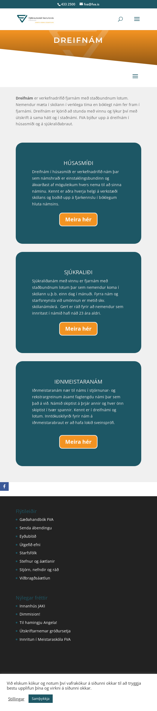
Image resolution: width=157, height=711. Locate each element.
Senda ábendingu (36, 527)
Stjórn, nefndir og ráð (39, 569)
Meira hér (78, 221)
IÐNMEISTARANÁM (78, 383)
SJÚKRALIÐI (78, 274)
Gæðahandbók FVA (37, 519)
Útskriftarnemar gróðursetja (45, 630)
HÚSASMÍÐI (78, 165)
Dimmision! (30, 614)
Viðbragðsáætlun (35, 578)
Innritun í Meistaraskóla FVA (45, 639)
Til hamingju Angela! (38, 622)
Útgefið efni (30, 544)
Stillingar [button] (16, 698)
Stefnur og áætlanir (37, 561)
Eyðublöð (28, 536)
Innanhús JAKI (32, 605)
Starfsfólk (28, 552)
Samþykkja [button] (40, 698)
